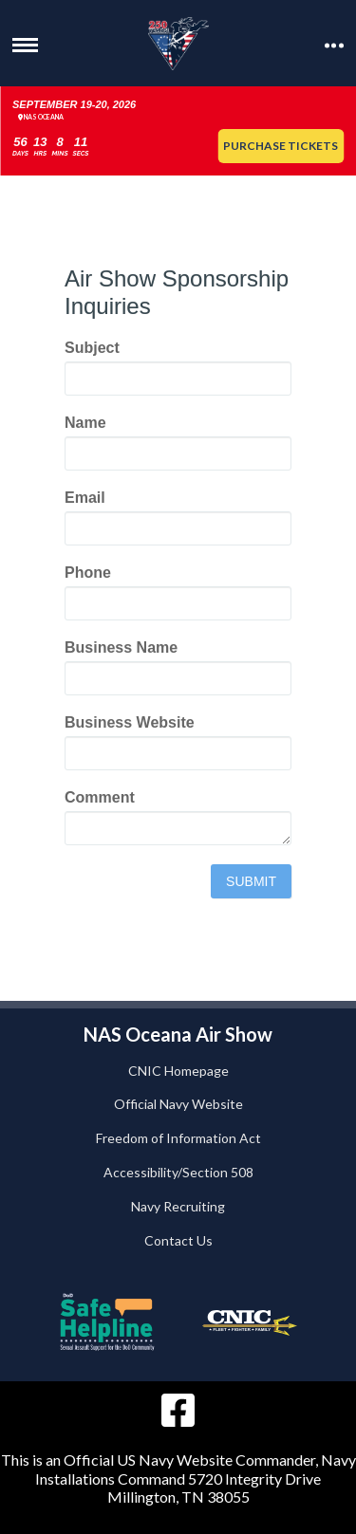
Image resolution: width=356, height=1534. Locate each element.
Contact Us (178, 1240)
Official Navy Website (178, 1104)
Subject (92, 348)
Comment (100, 797)
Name (85, 423)
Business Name (121, 647)
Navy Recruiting (178, 1206)
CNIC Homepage (178, 1071)
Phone (88, 572)
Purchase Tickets (280, 146)
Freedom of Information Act (178, 1138)
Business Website (130, 722)
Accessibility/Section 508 (178, 1172)
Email (85, 498)
